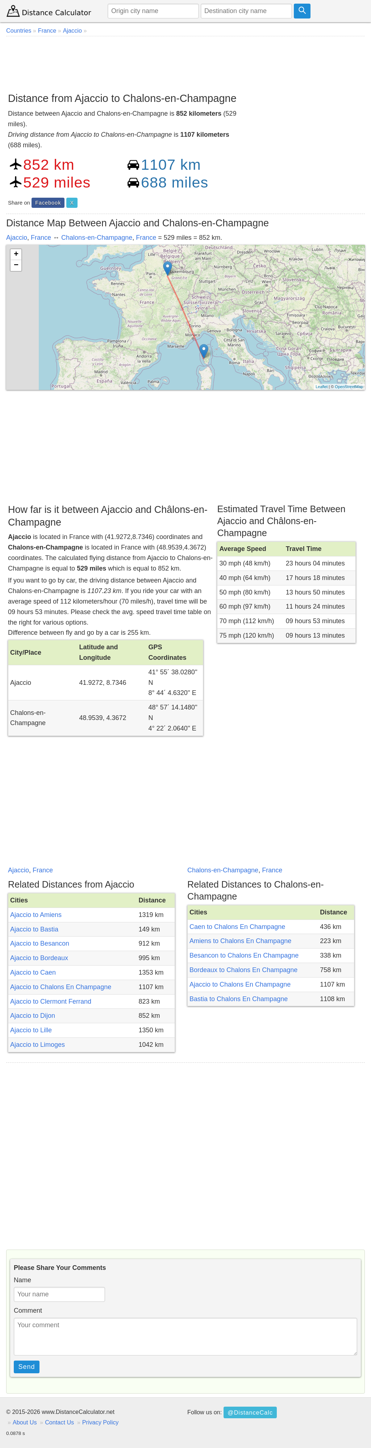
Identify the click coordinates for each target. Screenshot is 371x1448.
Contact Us (59, 1422)
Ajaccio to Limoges (37, 1044)
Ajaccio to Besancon (39, 943)
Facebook (48, 203)
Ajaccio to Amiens (36, 914)
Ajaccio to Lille (31, 1030)
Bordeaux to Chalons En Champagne (243, 970)
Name (22, 1280)
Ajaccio (16, 237)
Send (26, 1366)
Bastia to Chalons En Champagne (238, 999)
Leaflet (322, 386)
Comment (28, 1310)
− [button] (16, 265)
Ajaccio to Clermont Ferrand (50, 1001)
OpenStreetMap (349, 386)
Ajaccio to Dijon (32, 1015)
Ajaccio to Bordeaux (39, 958)
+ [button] (16, 254)
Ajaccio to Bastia (34, 929)
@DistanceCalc (250, 1412)
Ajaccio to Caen (33, 972)
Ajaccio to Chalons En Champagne (60, 987)
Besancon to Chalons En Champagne (244, 955)
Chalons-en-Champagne (96, 237)
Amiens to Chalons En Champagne (240, 941)
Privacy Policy (100, 1422)
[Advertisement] (185, 61)
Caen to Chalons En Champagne (237, 926)
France (41, 237)
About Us (25, 1422)
